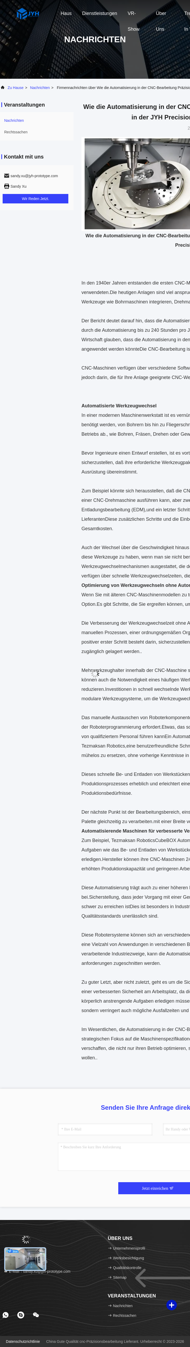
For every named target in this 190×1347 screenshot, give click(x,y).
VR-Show (134, 16)
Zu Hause (16, 88)
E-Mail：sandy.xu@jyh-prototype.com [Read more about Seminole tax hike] (37, 1271)
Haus (66, 13)
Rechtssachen (16, 132)
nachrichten (40, 88)
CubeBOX (165, 840)
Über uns (161, 16)
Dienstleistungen (99, 13)
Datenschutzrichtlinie (23, 1341)
